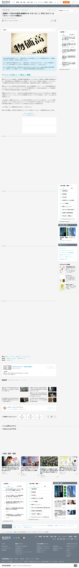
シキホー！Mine (18, 553)
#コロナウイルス (25, 356)
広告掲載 (37, 558)
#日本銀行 (8, 360)
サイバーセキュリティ (6, 548)
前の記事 (5, 371)
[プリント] (55, 20)
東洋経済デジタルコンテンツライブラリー (23, 552)
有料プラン (69, 550)
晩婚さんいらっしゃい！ (67, 206)
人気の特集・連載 (64, 185)
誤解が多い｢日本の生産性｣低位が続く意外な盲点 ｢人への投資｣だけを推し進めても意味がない (10, 389)
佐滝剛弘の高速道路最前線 (67, 212)
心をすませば (68, 275)
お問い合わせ (61, 561)
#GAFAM (61, 254)
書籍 (50, 2)
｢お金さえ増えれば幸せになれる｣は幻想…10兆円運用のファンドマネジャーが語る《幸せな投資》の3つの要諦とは (29, 470)
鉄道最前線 (64, 194)
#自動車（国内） (20, 358)
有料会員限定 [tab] (71, 34)
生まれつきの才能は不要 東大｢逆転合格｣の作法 (69, 209)
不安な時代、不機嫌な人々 (67, 215)
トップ (13, 2)
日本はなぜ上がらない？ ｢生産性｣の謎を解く (22, 366)
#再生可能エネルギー (63, 259)
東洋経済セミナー (40, 552)
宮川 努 (6, 20)
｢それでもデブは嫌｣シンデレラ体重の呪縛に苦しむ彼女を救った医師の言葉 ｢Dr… (68, 44)
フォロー (21, 20)
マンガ (35, 2)
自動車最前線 (65, 190)
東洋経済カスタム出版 (57, 548)
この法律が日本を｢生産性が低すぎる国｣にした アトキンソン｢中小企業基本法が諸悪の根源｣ (38, 400)
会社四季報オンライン (19, 548)
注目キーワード (63, 244)
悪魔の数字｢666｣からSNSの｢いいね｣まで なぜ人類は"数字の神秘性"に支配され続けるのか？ (10, 469)
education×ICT (5, 546)
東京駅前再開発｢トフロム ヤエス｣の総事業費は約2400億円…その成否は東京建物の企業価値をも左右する (60, 513)
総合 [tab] (63, 34)
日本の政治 (64, 197)
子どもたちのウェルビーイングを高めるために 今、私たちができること (69, 219)
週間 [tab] (72, 188)
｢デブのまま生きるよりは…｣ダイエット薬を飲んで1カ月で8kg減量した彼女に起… (68, 38)
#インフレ (11, 356)
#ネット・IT (61, 256)
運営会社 (16, 558)
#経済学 (17, 356)
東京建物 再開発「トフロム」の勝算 (67, 238)
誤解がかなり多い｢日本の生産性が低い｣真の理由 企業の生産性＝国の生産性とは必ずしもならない (38, 395)
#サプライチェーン (67, 254)
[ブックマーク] (52, 20)
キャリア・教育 (19, 5)
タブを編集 (74, 5)
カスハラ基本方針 (53, 561)
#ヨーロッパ (70, 256)
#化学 (13, 358)
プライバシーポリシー (18, 561)
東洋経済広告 (55, 546)
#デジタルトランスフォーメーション (66, 250)
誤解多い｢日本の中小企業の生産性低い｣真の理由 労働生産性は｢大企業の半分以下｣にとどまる (38, 389)
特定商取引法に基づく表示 (34, 561)
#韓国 (66, 256)
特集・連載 (22, 2)
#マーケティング (62, 248)
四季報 (45, 2)
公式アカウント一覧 (29, 558)
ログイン (73, 2)
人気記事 (62, 32)
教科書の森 (55, 550)
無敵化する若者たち (70, 284)
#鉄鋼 (8, 358)
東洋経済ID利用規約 (45, 561)
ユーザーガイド (70, 553)
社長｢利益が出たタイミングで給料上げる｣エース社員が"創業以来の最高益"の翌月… (68, 63)
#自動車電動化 (71, 252)
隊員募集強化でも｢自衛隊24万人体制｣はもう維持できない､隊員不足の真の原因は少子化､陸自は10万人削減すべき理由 (49, 471)
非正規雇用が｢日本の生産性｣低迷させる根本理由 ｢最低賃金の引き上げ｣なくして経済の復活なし (10, 400)
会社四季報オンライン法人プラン (43, 548)
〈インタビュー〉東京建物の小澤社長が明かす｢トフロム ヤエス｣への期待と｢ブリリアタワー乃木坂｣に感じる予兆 (60, 503)
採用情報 (22, 558)
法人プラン (69, 552)
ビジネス (4, 5)
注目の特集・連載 (63, 225)
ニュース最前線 (65, 203)
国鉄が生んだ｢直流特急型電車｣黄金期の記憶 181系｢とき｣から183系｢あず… (68, 57)
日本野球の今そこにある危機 (68, 200)
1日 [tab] (63, 188)
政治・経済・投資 (11, 5)
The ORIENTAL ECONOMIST (21, 546)
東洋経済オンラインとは (64, 10)
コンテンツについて (71, 548)
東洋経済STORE (18, 550)
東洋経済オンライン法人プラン (43, 546)
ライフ (25, 5)
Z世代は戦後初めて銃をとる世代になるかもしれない (70, 267)
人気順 (28, 2)
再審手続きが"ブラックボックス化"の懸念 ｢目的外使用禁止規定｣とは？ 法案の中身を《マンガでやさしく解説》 (68, 469)
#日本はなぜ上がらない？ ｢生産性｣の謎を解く (20, 9)
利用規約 (68, 555)
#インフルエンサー (63, 252)
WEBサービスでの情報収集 (7, 561)
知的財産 (26, 561)
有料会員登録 (66, 2)
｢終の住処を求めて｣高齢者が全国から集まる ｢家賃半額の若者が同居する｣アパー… (68, 51)
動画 (32, 2)
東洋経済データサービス (41, 550)
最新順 (17, 2)
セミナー (40, 2)
